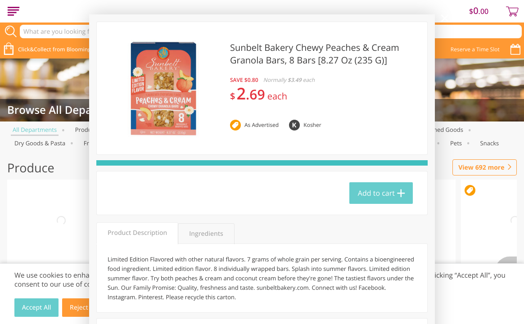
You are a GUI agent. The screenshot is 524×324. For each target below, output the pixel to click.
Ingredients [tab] (206, 234)
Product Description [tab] (137, 233)
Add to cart (376, 193)
